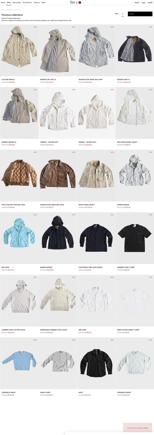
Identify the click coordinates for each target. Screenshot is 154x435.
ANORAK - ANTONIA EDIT (87, 142)
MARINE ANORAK (123, 205)
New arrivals (17, 2)
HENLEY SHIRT (45, 392)
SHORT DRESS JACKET (86, 205)
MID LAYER (5, 267)
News (43, 2)
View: (116, 14)
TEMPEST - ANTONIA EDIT (49, 142)
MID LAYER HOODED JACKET (127, 142)
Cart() (150, 3)
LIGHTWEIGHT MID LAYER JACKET (90, 267)
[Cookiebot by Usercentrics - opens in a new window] (12, 431)
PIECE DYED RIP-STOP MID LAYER (13, 205)
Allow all (138, 421)
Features (37, 2)
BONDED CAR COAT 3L (48, 79)
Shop (9, 2)
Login (143, 3)
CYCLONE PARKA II (8, 79)
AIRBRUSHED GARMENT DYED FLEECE (53, 330)
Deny (137, 428)
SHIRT (81, 392)
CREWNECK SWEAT (9, 392)
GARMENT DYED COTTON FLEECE (13, 330)
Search (137, 3)
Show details (30, 431)
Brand (3, 2)
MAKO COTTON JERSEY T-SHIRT (128, 330)
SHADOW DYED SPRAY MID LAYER (90, 79)
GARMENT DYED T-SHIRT (126, 267)
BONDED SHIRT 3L (123, 79)
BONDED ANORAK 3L (9, 142)
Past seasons (27, 2)
